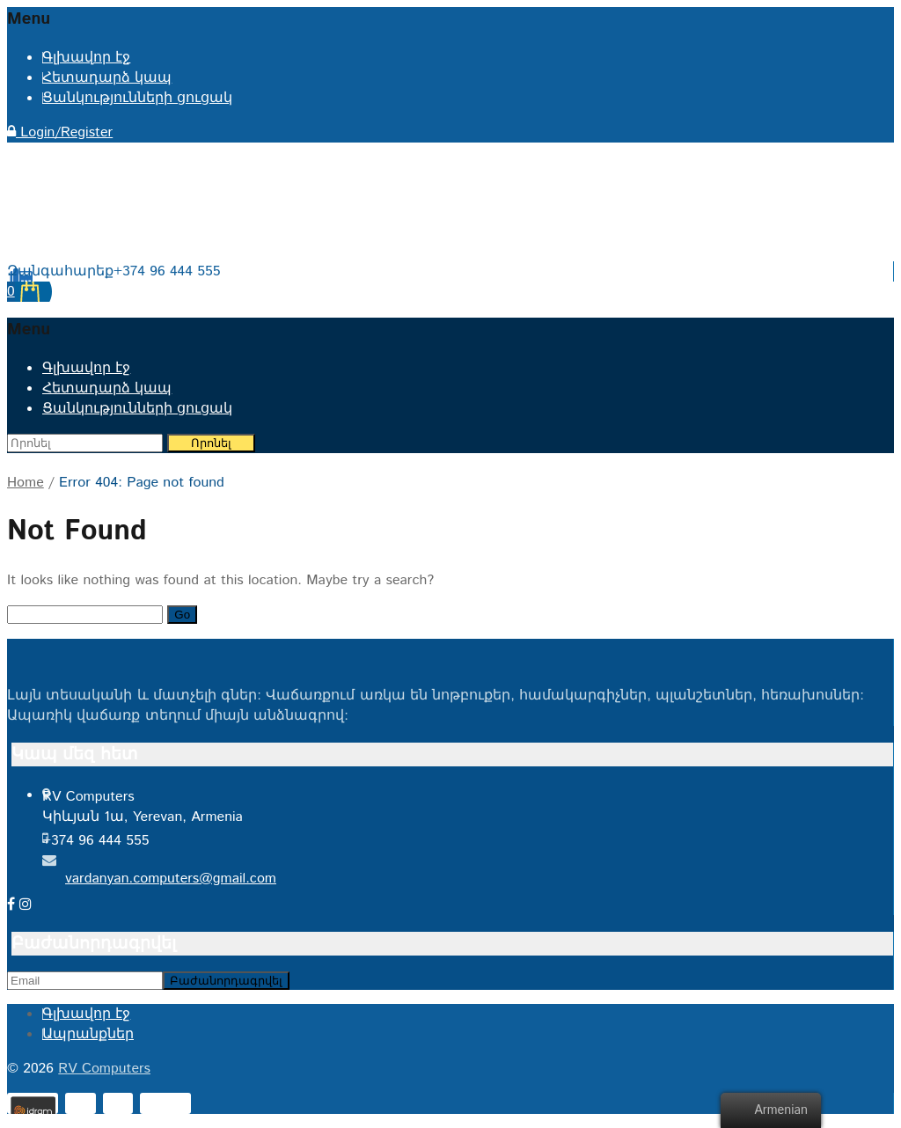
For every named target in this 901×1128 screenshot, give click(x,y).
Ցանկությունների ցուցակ (137, 98)
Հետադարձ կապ (107, 78)
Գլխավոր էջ (86, 58)
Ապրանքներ (88, 1034)
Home (25, 482)
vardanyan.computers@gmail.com (170, 878)
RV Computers (104, 1068)
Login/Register (60, 132)
